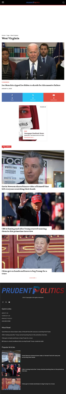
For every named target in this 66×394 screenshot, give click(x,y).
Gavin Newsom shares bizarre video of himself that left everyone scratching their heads (26, 331)
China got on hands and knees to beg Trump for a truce (17, 338)
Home (3, 35)
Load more (33, 278)
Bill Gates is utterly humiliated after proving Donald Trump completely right (23, 341)
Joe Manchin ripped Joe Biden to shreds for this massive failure (31, 85)
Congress (5, 82)
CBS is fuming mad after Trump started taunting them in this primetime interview (24, 335)
